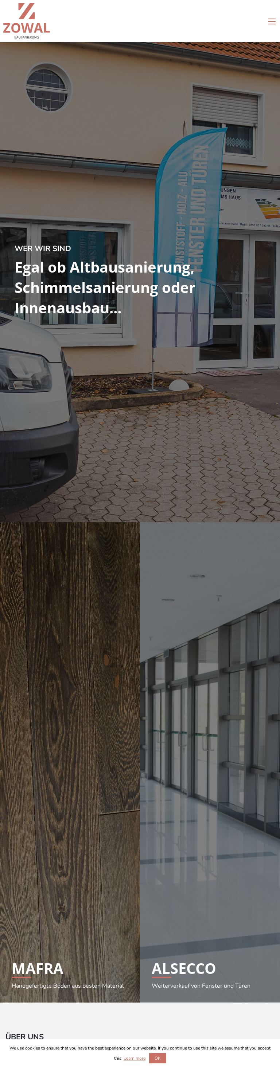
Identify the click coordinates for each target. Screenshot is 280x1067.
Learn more (134, 1058)
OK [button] (158, 1058)
